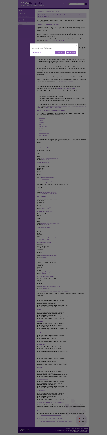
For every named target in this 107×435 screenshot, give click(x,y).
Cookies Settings (37, 52)
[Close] (76, 45)
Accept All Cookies (71, 52)
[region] (54, 49)
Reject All (60, 52)
